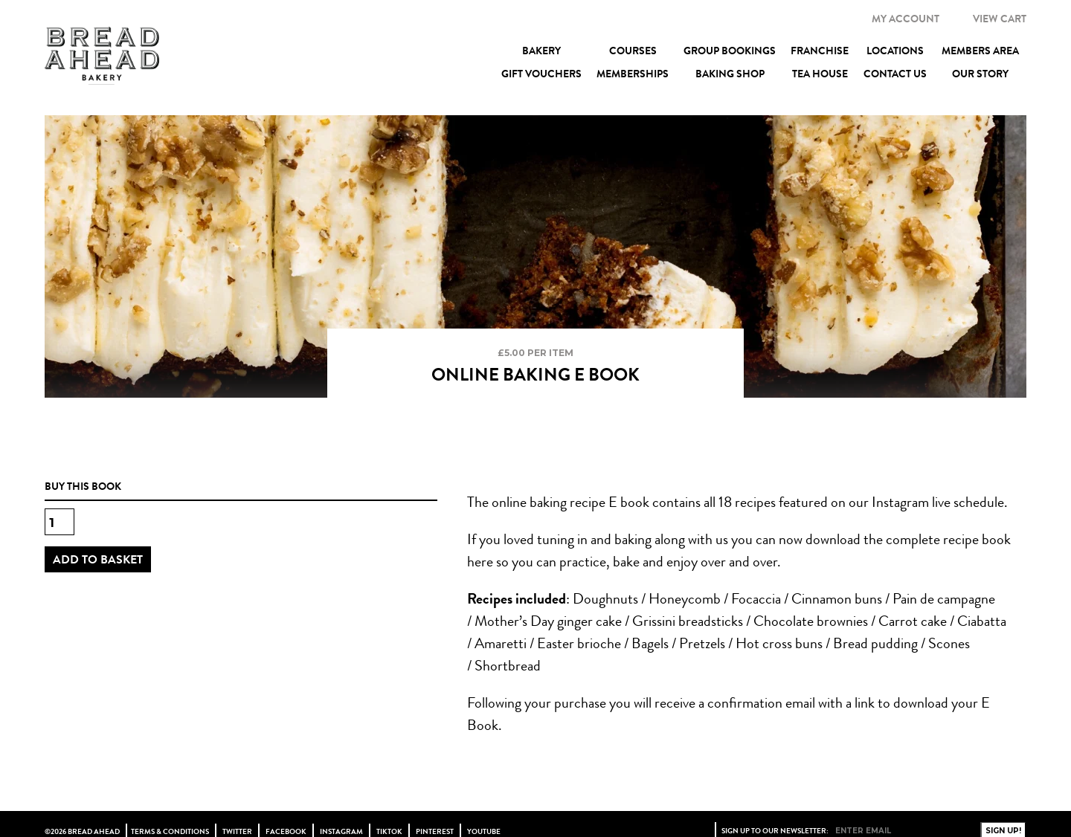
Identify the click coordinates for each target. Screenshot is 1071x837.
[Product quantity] (59, 521)
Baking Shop (730, 73)
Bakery (541, 50)
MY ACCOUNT (905, 18)
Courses (633, 50)
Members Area (980, 50)
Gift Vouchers (541, 73)
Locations (895, 50)
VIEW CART (999, 18)
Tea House (820, 73)
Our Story (980, 73)
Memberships (632, 73)
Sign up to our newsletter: (775, 831)
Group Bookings (730, 50)
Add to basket (98, 559)
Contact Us (895, 73)
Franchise (820, 50)
